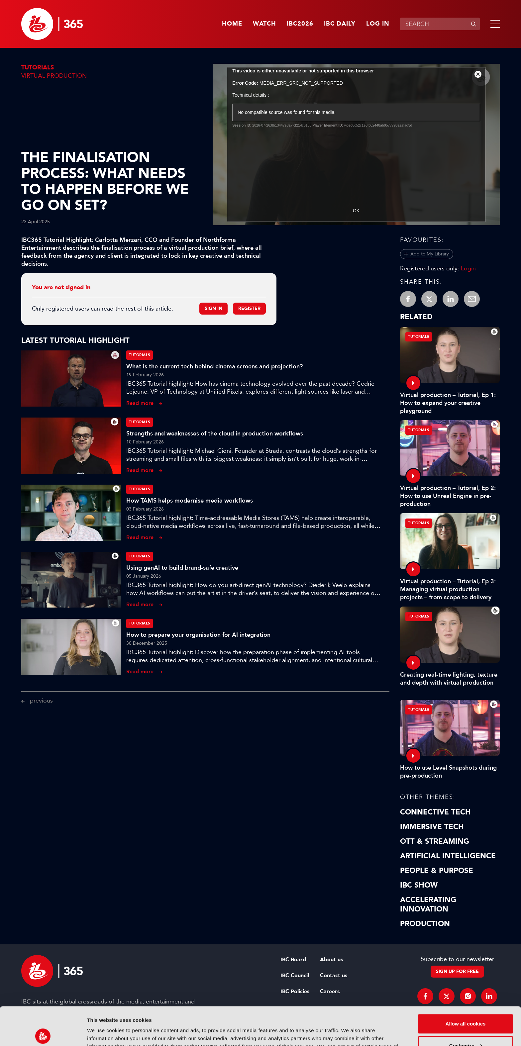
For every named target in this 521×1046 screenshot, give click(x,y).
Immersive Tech (432, 827)
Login (468, 268)
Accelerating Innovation (428, 904)
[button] (494, 24)
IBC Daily (340, 24)
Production (425, 924)
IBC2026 (300, 24)
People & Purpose (436, 871)
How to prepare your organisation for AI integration (198, 635)
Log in (377, 24)
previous (41, 701)
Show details (102, 1033)
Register (249, 308)
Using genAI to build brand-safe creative (182, 568)
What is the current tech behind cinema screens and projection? (214, 366)
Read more (140, 403)
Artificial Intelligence (448, 856)
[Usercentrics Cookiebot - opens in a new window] (43, 1033)
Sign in (213, 308)
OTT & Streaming (434, 841)
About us (331, 959)
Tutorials (37, 67)
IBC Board (293, 959)
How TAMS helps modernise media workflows (189, 501)
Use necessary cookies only (465, 1027)
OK (356, 210)
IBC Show (419, 885)
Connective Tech (435, 812)
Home (232, 24)
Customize (465, 1005)
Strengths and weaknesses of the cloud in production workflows (214, 433)
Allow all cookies (466, 984)
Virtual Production (54, 76)
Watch (264, 24)
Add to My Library (429, 254)
